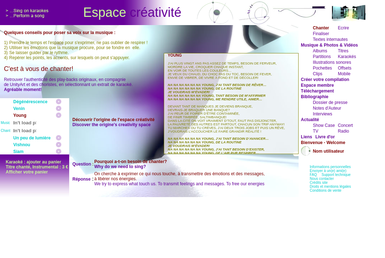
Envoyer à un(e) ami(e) (328, 171)
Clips (318, 73)
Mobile (344, 73)
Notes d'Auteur (327, 108)
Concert (345, 125)
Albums (320, 50)
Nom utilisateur (328, 151)
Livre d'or (325, 136)
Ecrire (343, 27)
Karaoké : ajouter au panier (33, 161)
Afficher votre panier (27, 172)
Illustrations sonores (332, 62)
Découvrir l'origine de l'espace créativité (113, 119)
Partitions (322, 56)
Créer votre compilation (325, 79)
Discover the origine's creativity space (111, 124)
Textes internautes (330, 39)
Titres (343, 50)
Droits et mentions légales (330, 186)
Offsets (344, 68)
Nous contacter (322, 179)
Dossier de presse (330, 102)
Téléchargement (317, 91)
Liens (306, 136)
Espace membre (317, 85)
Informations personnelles (330, 167)
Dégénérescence (30, 101)
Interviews (322, 113)
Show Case (324, 125)
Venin (19, 108)
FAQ (313, 175)
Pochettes (322, 68)
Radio (343, 131)
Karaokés (347, 56)
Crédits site (319, 183)
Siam (18, 151)
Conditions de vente (325, 190)
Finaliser (321, 33)
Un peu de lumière (32, 137)
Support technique (336, 175)
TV (315, 131)
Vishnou (21, 144)
